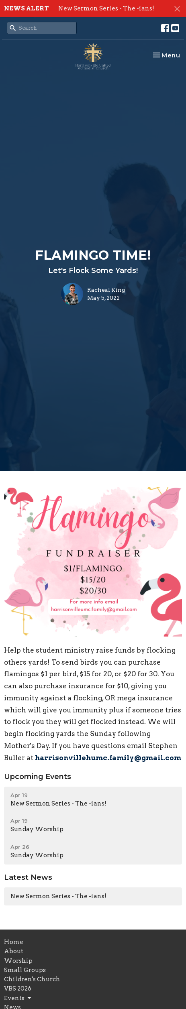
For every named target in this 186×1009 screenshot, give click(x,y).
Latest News (28, 877)
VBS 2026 (17, 988)
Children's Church (32, 979)
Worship (18, 960)
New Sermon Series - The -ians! (106, 8)
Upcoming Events (37, 776)
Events (18, 998)
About (13, 951)
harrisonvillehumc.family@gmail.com (108, 758)
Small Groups (25, 970)
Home (13, 942)
